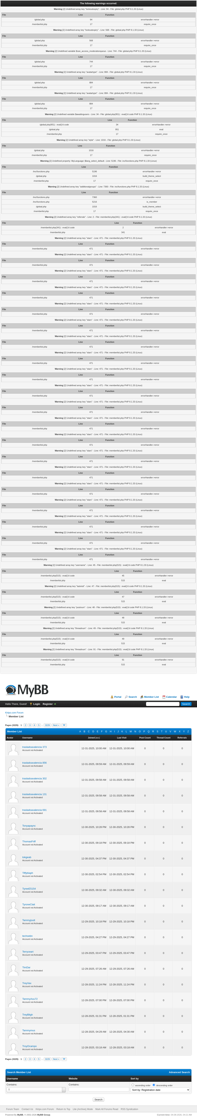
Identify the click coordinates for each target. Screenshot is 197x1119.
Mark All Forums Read (106, 1109)
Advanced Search (179, 1072)
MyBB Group (43, 1115)
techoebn (27, 935)
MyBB (20, 1115)
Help (186, 696)
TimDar (26, 967)
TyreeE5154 (29, 888)
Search (133, 696)
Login (36, 704)
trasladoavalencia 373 (34, 747)
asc (97, 738)
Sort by (135, 1078)
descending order (164, 1085)
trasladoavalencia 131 (34, 794)
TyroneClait (28, 904)
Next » (56, 725)
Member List (151, 696)
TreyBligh (27, 1014)
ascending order (142, 1085)
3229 (47, 725)
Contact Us (27, 1109)
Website (73, 1078)
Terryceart (27, 951)
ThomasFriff (29, 841)
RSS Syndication (129, 1109)
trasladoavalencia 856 (34, 762)
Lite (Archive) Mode (83, 1109)
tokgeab (26, 857)
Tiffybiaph (27, 873)
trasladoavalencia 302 (34, 778)
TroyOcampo (29, 1046)
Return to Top (63, 1109)
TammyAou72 (30, 998)
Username (12, 1078)
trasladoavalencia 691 (34, 810)
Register (48, 704)
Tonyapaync (29, 825)
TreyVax (26, 983)
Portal (117, 696)
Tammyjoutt (28, 920)
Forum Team (12, 1109)
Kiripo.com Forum (14, 712)
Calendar (171, 696)
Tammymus (28, 1030)
